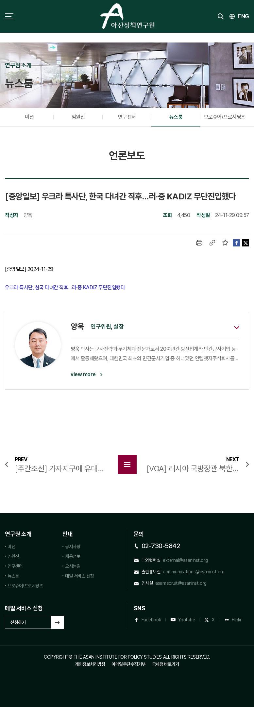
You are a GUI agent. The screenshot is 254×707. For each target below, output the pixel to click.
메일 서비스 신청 (79, 576)
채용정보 (72, 556)
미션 (29, 117)
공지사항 (72, 546)
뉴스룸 (176, 117)
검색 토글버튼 (221, 16)
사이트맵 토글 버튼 (9, 16)
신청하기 (17, 622)
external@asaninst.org (185, 560)
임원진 (78, 117)
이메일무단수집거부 (128, 664)
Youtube (186, 619)
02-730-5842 (161, 546)
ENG (243, 16)
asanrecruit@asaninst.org (180, 583)
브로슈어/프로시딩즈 (225, 117)
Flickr (237, 619)
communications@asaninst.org (193, 571)
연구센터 (127, 117)
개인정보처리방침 (90, 664)
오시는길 (72, 566)
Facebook (151, 619)
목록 (127, 464)
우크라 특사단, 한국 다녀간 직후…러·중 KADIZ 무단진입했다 (65, 287)
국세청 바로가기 (165, 664)
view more (83, 374)
